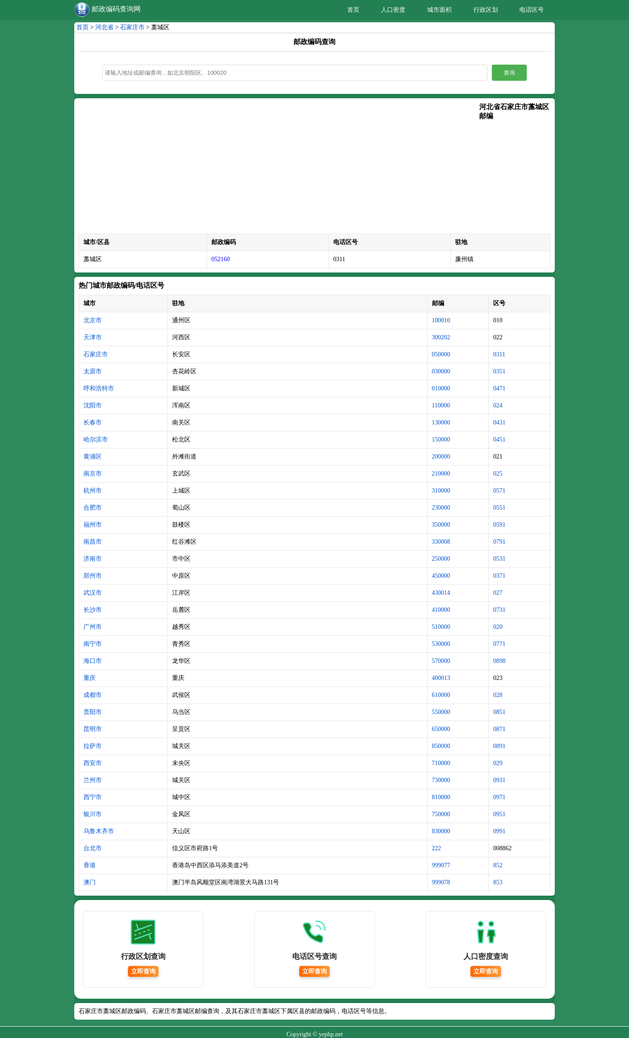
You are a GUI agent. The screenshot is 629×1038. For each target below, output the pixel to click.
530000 (441, 644)
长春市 (92, 422)
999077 (441, 865)
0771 (499, 644)
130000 (441, 422)
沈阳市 (92, 405)
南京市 (92, 473)
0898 (499, 661)
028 (497, 695)
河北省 (104, 27)
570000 (441, 661)
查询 (509, 72)
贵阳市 (92, 712)
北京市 (92, 320)
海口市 (92, 661)
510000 (441, 627)
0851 (499, 712)
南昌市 (92, 541)
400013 (441, 678)
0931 (499, 780)
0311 (499, 354)
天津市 (92, 337)
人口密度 (393, 10)
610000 (441, 695)
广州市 (92, 627)
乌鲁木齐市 (98, 831)
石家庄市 (132, 27)
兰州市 (92, 780)
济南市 (92, 558)
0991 (499, 831)
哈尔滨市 (95, 439)
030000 (441, 371)
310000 (441, 490)
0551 (499, 507)
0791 (499, 541)
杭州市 (92, 490)
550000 (441, 712)
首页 (353, 10)
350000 (441, 524)
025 (497, 473)
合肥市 (92, 507)
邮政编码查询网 (116, 9)
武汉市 (92, 593)
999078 (441, 882)
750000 (441, 814)
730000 (441, 780)
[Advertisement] (279, 168)
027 (497, 593)
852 (497, 865)
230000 (441, 507)
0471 (499, 388)
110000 (441, 405)
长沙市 (92, 610)
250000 (441, 558)
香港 (89, 865)
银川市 (92, 814)
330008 (441, 541)
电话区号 (531, 10)
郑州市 (92, 575)
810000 (441, 797)
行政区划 (485, 10)
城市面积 (439, 10)
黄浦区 (92, 456)
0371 (499, 575)
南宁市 (92, 644)
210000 (441, 473)
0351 (499, 371)
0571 (499, 490)
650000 (441, 729)
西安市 (92, 763)
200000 (441, 456)
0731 (499, 610)
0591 (499, 524)
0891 (499, 746)
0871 (499, 729)
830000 (441, 831)
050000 (441, 354)
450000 (441, 575)
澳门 (89, 882)
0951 (499, 814)
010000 (441, 388)
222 (436, 848)
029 (497, 763)
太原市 (92, 371)
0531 (499, 558)
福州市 (92, 524)
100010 (441, 320)
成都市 (92, 695)
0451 (499, 439)
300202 (441, 337)
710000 (441, 763)
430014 (441, 593)
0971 (499, 797)
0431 (499, 422)
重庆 (89, 678)
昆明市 (92, 729)
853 (497, 882)
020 (497, 627)
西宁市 (92, 797)
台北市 (92, 848)
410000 (441, 610)
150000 (441, 439)
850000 (441, 746)
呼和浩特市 (98, 388)
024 (497, 405)
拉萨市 (92, 746)
